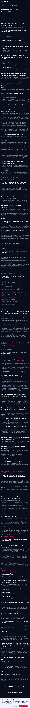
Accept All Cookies (23, 706)
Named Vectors (7, 494)
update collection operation (11, 533)
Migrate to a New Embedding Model (11, 513)
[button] (25, 1)
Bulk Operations (7, 570)
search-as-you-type (18, 291)
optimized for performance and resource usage (10, 35)
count (25, 90)
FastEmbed (11, 156)
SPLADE (14, 292)
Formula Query (14, 331)
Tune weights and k (21, 324)
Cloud (26, 16)
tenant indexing (13, 668)
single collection (8, 665)
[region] (15, 703)
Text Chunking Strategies (9, 179)
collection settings (22, 99)
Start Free (15, 695)
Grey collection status (8, 536)
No (22, 686)
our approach (25, 308)
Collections (13, 16)
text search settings (20, 360)
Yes (17, 686)
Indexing (6, 273)
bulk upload (19, 542)
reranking (4, 372)
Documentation (3, 5)
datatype (12, 104)
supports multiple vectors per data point (14, 60)
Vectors (2, 16)
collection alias (20, 505)
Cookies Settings (14, 706)
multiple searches (13, 297)
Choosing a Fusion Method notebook (18, 346)
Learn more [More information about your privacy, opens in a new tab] (9, 703)
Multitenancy (3, 472)
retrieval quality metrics (14, 342)
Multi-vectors (4, 294)
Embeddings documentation (6, 159)
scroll (2, 131)
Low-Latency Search (12, 273)
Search (7, 16)
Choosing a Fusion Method (11, 345)
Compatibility (20, 16)
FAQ (8, 5)
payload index (6, 254)
